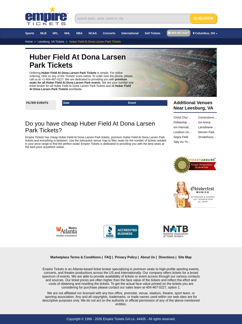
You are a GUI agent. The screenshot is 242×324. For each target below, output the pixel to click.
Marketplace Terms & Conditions (75, 257)
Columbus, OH (205, 33)
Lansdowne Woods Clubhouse (207, 127)
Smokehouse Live (207, 137)
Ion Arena (204, 122)
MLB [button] (43, 33)
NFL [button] (55, 33)
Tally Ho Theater (182, 142)
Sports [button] (29, 33)
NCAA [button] (93, 33)
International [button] (130, 33)
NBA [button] (79, 33)
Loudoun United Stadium (182, 132)
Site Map (185, 257)
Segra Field (180, 137)
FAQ (108, 257)
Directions (167, 257)
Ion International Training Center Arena (182, 127)
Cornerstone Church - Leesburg (207, 117)
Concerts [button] (109, 33)
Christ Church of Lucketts (182, 117)
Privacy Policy (126, 257)
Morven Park (206, 132)
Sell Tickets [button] (152, 33)
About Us (147, 257)
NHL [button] (67, 33)
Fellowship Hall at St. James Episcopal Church (182, 122)
